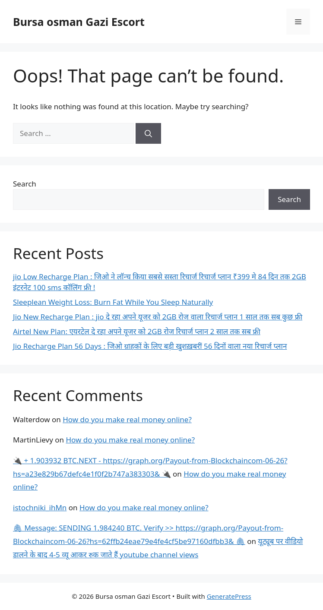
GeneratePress (229, 596)
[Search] (148, 133)
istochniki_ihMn (39, 507)
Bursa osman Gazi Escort (79, 21)
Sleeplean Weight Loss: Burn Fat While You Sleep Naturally (113, 302)
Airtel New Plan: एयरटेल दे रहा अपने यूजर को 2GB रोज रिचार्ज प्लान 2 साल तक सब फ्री (136, 331)
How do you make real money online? (127, 419)
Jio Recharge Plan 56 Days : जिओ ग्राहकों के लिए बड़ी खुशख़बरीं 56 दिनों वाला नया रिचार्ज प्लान (150, 346)
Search (24, 184)
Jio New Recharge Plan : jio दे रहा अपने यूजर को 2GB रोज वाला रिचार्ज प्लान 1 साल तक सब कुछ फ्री (157, 317)
